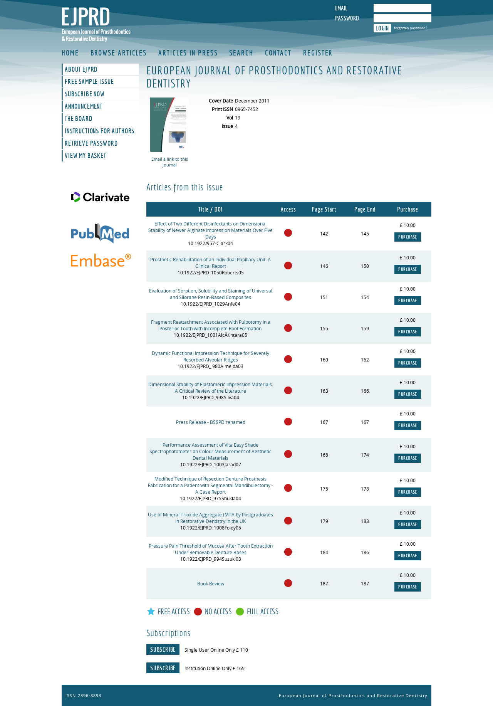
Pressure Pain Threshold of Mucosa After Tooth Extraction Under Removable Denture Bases (211, 549)
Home (70, 53)
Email (341, 8)
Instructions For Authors (99, 131)
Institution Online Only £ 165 (214, 668)
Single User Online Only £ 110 (216, 650)
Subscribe (163, 649)
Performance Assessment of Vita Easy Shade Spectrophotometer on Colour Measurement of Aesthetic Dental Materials (210, 451)
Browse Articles (119, 53)
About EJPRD (81, 69)
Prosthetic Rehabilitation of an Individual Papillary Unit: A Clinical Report (210, 262)
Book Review (210, 583)
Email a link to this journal (169, 162)
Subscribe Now (85, 94)
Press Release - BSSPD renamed (210, 422)
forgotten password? (410, 27)
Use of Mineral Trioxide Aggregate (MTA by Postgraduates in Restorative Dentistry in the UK (210, 517)
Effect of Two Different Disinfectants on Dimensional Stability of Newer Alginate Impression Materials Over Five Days (210, 230)
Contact (278, 53)
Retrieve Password (91, 143)
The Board (78, 119)
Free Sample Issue (89, 82)
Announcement (83, 106)
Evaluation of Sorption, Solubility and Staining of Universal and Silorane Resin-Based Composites (210, 294)
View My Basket (85, 156)
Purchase (407, 237)
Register (318, 53)
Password (347, 18)
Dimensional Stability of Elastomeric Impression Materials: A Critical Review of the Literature (210, 387)
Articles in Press (188, 53)
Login (382, 28)
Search (241, 53)
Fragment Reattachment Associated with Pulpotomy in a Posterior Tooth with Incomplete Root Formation (210, 325)
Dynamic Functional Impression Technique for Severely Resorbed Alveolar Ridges (210, 356)
